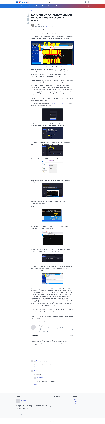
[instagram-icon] (19, 415)
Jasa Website (77, 409)
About (75, 399)
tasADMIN (54, 421)
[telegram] (28, 23)
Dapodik (43, 2)
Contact (75, 403)
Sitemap (75, 405)
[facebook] (28, 17)
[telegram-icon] (24, 415)
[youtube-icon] (21, 415)
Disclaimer (76, 401)
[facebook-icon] (16, 415)
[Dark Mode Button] (85, 2)
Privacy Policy (77, 407)
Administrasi (34, 2)
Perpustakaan (51, 2)
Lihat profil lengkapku (22, 411)
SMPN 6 (36, 360)
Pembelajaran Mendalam (67, 2)
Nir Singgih (40, 377)
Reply (36, 366)
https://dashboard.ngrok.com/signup (61, 103)
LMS (58, 2)
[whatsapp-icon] (27, 415)
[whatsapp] (28, 20)
